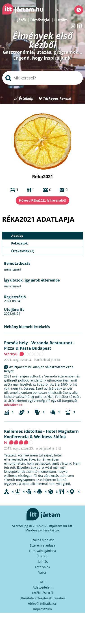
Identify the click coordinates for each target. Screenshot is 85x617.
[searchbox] (42, 78)
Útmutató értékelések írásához (42, 598)
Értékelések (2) (22, 251)
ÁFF (42, 582)
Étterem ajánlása (42, 545)
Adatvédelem (42, 587)
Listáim (61, 19)
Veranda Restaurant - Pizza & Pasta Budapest (39, 345)
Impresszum (42, 609)
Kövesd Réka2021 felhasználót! (42, 200)
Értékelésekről (42, 593)
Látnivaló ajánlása (42, 551)
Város (42, 572)
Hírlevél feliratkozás (42, 603)
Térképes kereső (57, 98)
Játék (21, 19)
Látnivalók (42, 567)
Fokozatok (19, 243)
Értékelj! (26, 98)
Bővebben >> (13, 405)
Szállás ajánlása (42, 540)
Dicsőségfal (40, 19)
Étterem (42, 556)
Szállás (42, 561)
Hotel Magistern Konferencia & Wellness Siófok (41, 433)
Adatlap (17, 235)
